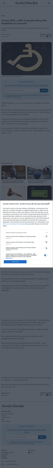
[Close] (49, 204)
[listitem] (26, 233)
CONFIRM (15, 261)
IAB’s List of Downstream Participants (14, 224)
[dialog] (26, 234)
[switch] (45, 236)
